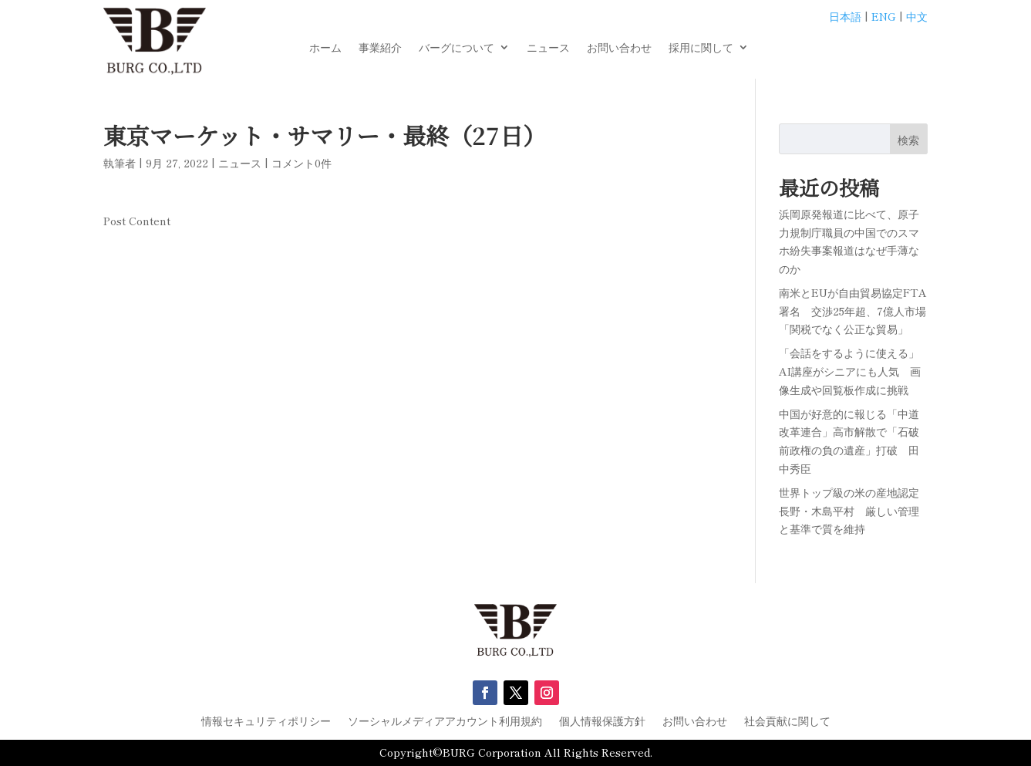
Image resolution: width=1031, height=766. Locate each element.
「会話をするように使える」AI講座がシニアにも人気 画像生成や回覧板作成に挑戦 (850, 371)
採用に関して (701, 48)
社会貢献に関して (787, 721)
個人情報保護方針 (602, 721)
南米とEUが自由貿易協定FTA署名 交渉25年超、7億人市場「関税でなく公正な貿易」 (853, 311)
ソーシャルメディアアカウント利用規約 (445, 721)
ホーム (325, 48)
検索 (908, 139)
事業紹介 (380, 48)
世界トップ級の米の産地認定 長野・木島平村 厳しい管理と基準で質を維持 (854, 510)
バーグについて (456, 48)
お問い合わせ (619, 48)
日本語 (845, 16)
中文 (917, 16)
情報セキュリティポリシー (266, 721)
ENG (883, 16)
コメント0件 (301, 162)
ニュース (548, 48)
